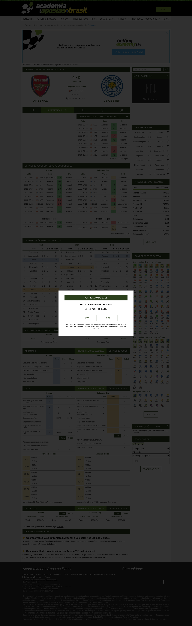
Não (86, 318)
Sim (108, 318)
